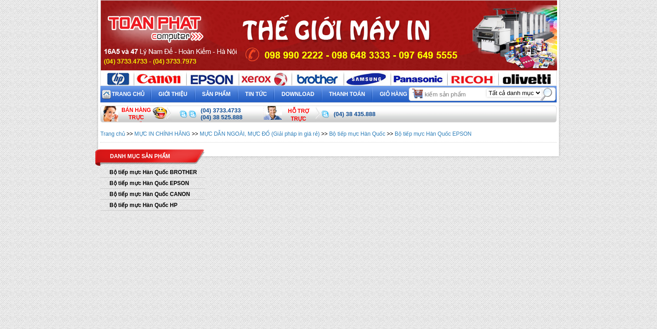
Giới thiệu (172, 94)
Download (298, 94)
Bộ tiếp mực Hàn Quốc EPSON (433, 134)
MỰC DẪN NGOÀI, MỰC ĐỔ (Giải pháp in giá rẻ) (260, 134)
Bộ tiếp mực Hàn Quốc (357, 134)
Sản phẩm (216, 94)
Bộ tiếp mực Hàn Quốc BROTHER (153, 172)
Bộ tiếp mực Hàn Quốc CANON (150, 194)
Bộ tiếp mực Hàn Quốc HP (143, 205)
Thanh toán (347, 94)
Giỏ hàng (402, 93)
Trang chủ (128, 94)
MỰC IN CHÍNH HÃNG (162, 134)
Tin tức (256, 94)
